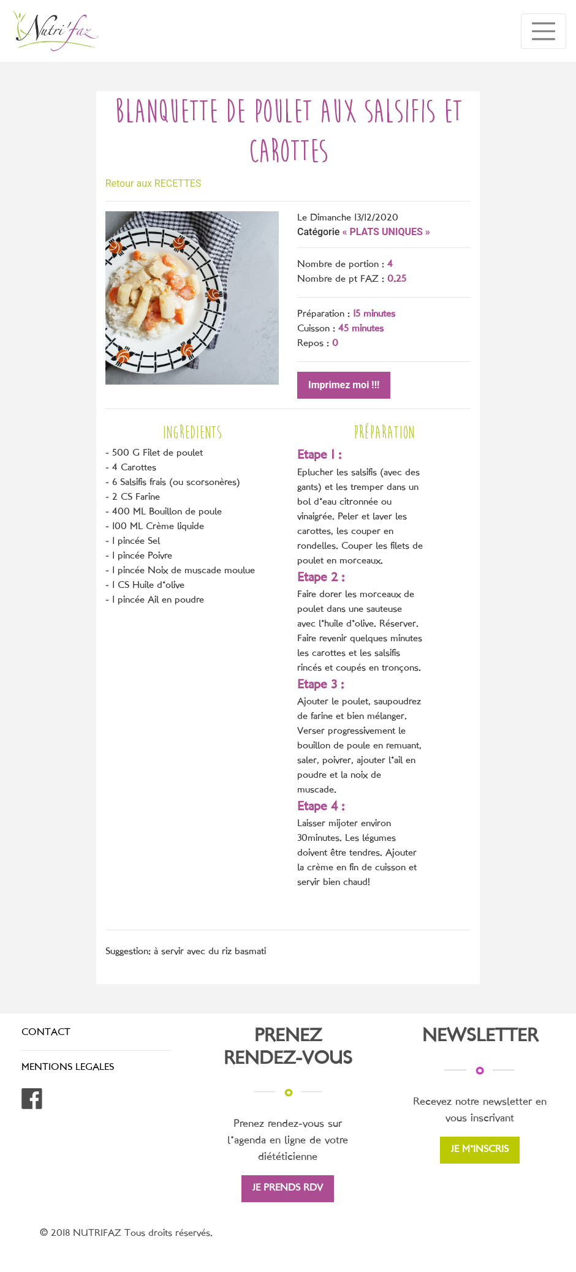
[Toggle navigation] (543, 31)
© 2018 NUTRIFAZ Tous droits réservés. (126, 1233)
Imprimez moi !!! (343, 385)
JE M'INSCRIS (480, 1149)
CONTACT (45, 1032)
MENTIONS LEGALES (67, 1067)
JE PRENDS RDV (287, 1188)
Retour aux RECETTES (153, 183)
